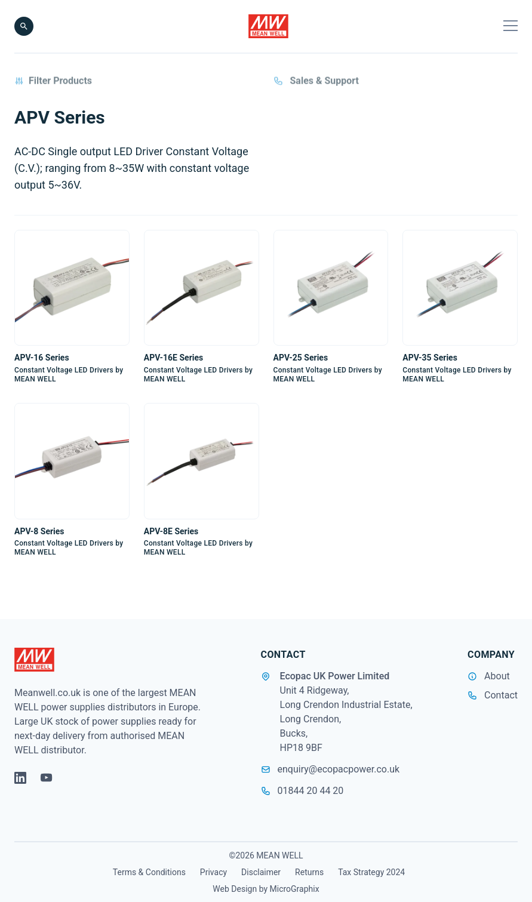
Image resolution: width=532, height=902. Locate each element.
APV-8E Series (171, 531)
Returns (309, 872)
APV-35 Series (429, 358)
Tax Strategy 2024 (371, 872)
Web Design (235, 889)
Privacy (213, 872)
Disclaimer (261, 872)
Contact (501, 695)
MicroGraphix (294, 889)
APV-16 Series (41, 358)
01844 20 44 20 (302, 790)
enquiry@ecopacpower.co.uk (330, 769)
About (497, 676)
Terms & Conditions (149, 872)
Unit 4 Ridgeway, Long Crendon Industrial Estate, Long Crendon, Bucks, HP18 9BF (346, 719)
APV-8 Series (39, 531)
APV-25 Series (300, 358)
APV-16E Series (173, 358)
